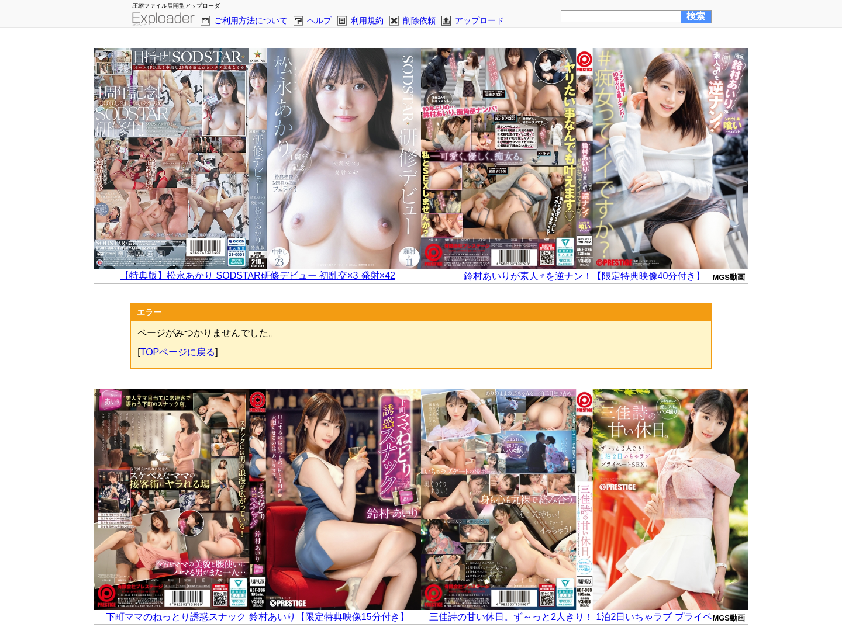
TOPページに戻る (178, 352)
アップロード (479, 20)
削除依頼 (419, 20)
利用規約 (367, 20)
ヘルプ (319, 20)
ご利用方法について (251, 20)
